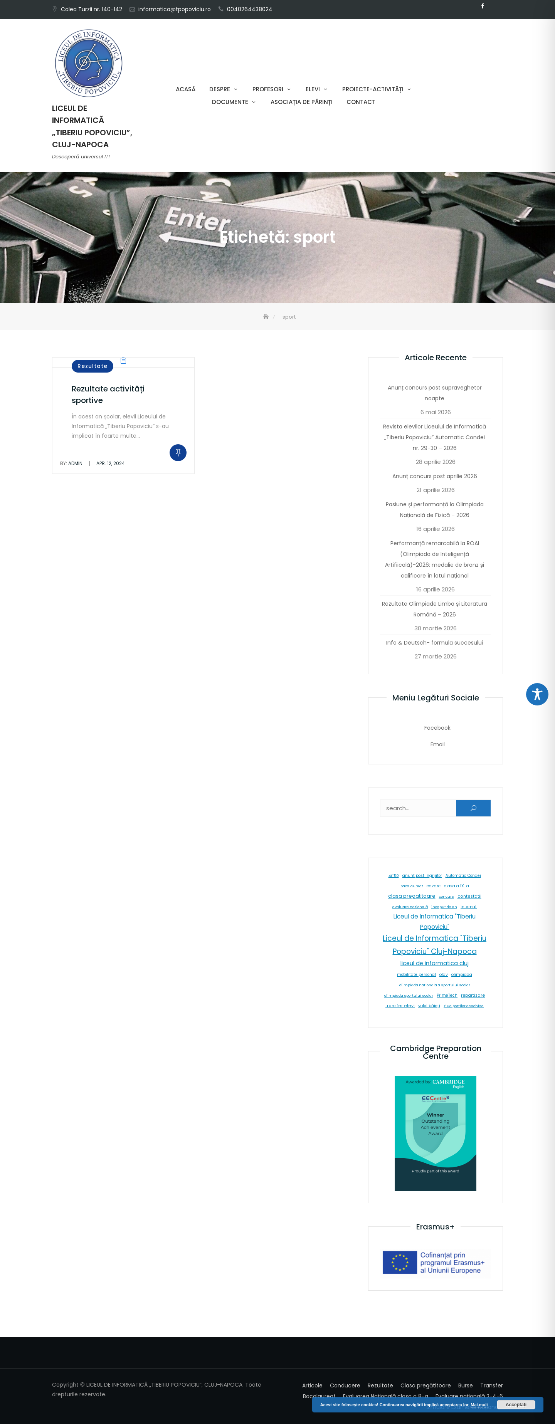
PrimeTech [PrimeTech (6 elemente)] (447, 995)
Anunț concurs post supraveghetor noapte (435, 393)
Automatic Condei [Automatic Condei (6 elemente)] (463, 875)
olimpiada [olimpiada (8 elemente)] (461, 974)
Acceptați (516, 1404)
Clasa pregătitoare (425, 1385)
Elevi (313, 89)
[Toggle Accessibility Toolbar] (537, 694)
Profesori (267, 89)
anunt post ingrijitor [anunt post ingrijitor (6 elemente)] (422, 875)
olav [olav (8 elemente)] (443, 974)
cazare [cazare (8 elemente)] (434, 886)
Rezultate (92, 366)
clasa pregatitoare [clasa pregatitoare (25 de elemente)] (412, 896)
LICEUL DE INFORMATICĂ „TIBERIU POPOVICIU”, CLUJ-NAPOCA (92, 126)
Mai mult (479, 1404)
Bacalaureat (319, 1396)
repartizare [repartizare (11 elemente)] (473, 995)
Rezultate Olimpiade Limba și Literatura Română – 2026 (434, 609)
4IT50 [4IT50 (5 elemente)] (393, 875)
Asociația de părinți (302, 102)
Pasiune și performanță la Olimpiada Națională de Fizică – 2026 (435, 509)
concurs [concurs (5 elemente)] (446, 896)
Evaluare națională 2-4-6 (469, 1396)
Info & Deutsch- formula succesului (434, 643)
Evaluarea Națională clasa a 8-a (385, 1396)
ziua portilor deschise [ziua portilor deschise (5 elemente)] (464, 1005)
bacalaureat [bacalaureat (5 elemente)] (411, 885)
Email (494, 6)
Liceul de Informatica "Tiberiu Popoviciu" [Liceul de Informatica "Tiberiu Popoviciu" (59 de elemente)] (435, 921)
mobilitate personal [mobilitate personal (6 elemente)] (416, 974)
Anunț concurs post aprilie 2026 (434, 476)
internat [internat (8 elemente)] (469, 907)
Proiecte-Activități (373, 89)
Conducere (345, 1385)
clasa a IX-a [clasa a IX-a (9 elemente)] (456, 886)
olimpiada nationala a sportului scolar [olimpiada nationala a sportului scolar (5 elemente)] (434, 984)
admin (71, 463)
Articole (312, 1385)
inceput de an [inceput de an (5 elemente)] (444, 906)
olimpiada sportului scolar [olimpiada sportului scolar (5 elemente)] (408, 995)
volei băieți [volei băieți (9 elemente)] (429, 1006)
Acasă (185, 89)
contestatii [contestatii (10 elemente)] (469, 896)
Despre (219, 89)
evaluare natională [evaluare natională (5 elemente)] (410, 906)
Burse (465, 1385)
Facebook (482, 6)
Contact (360, 102)
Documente (230, 102)
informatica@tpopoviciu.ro (174, 9)
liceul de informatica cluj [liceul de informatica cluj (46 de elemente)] (434, 963)
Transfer (491, 1385)
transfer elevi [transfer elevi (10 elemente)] (400, 1006)
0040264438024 (249, 9)
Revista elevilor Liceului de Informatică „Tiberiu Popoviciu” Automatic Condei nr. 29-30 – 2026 (434, 437)
